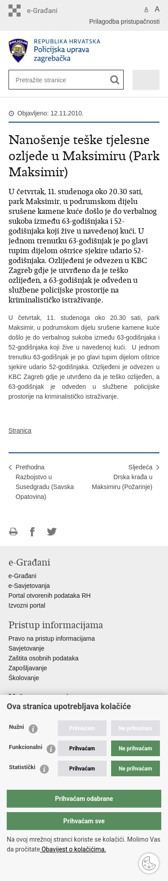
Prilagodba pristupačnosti (124, 21)
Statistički (22, 767)
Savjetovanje (26, 648)
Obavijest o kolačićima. (73, 849)
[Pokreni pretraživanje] (115, 80)
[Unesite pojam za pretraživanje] (44, 79)
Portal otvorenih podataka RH (50, 595)
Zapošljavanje (28, 668)
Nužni (16, 727)
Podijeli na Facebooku (32, 531)
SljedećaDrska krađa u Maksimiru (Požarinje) (122, 477)
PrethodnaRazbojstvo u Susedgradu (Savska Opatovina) (45, 482)
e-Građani (22, 575)
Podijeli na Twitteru (51, 531)
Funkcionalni (25, 747)
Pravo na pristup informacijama (52, 638)
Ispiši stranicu (13, 531)
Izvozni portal (27, 605)
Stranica (20, 430)
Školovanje (24, 677)
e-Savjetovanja (29, 585)
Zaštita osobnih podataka (43, 658)
